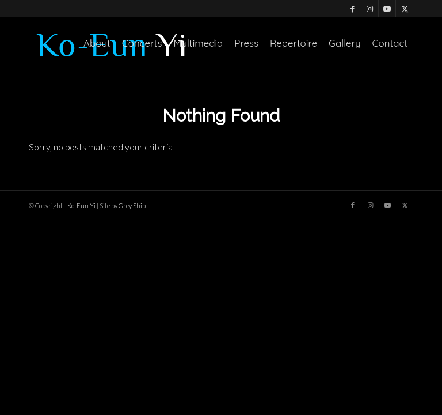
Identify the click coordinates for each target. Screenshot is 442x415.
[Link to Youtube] (387, 8)
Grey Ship (132, 205)
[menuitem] (97, 43)
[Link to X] (404, 8)
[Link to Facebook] (352, 8)
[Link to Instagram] (369, 8)
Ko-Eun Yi (81, 205)
